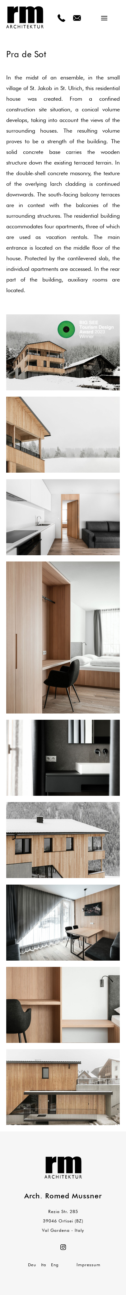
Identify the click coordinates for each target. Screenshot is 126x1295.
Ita (43, 1264)
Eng (54, 1264)
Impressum (88, 1264)
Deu (32, 1264)
